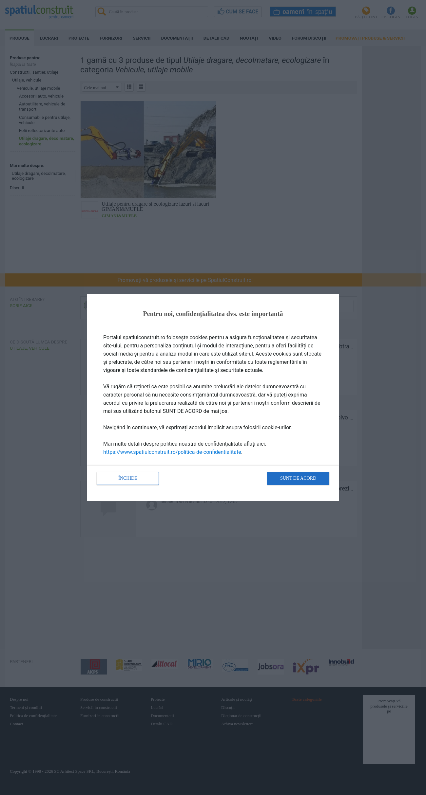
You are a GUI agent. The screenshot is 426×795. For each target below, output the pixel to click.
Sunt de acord (298, 478)
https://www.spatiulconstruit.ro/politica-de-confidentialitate (172, 452)
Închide (127, 478)
